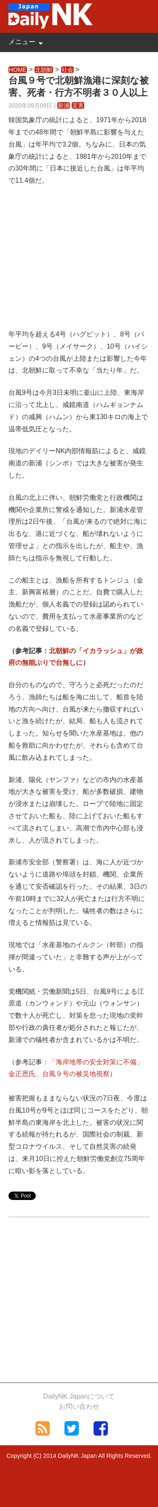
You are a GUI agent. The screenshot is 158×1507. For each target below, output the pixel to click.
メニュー (21, 41)
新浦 (64, 105)
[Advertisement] (79, 262)
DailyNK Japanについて (79, 1396)
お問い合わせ (79, 1406)
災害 (78, 105)
